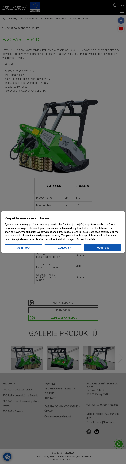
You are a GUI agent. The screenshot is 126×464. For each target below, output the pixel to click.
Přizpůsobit (63, 247)
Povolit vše (102, 247)
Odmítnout (23, 247)
